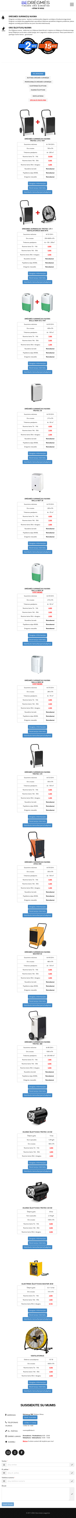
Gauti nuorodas (28, 1417)
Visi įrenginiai (38, 74)
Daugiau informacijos (37, 183)
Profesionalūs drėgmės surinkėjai (38, 82)
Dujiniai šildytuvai (38, 90)
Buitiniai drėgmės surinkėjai (38, 78)
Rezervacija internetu (37, 188)
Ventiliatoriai (38, 96)
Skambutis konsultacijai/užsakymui (37, 192)
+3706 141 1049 (26, 1426)
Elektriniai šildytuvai (38, 86)
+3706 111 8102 (28, 1423)
